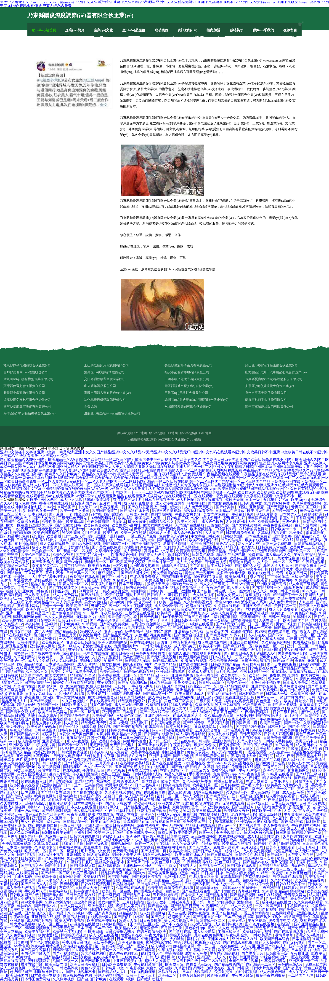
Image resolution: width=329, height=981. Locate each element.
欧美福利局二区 (205, 785)
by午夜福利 (134, 631)
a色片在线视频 (270, 895)
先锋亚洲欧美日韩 (240, 697)
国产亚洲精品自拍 (309, 924)
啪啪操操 (139, 591)
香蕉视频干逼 (45, 877)
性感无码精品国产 (109, 975)
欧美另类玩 (237, 920)
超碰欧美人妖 (179, 917)
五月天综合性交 (208, 730)
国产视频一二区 (212, 866)
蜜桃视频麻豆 (39, 961)
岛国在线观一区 (66, 961)
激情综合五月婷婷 (153, 909)
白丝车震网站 (306, 525)
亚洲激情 (17, 920)
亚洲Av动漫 (157, 902)
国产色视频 (116, 770)
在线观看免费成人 (145, 576)
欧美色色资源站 (96, 525)
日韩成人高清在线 (99, 540)
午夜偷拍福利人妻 (275, 719)
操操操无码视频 (74, 935)
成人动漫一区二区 (145, 679)
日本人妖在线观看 (82, 807)
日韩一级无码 (279, 617)
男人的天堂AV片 (186, 844)
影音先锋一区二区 (74, 584)
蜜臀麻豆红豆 (234, 518)
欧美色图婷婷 (185, 833)
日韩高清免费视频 (176, 785)
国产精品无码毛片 (118, 635)
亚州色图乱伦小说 (123, 617)
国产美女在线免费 (107, 547)
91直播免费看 (218, 975)
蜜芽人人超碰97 (268, 942)
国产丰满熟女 (224, 891)
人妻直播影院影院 (89, 719)
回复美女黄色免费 (96, 690)
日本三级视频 (163, 558)
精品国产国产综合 (137, 880)
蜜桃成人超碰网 (13, 807)
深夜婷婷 (32, 624)
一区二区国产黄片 (270, 906)
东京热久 (104, 781)
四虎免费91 (30, 792)
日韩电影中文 (251, 503)
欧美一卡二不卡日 (75, 511)
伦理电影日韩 (93, 770)
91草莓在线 (113, 661)
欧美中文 (17, 909)
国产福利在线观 (206, 778)
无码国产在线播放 (190, 525)
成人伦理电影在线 (196, 858)
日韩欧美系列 (261, 935)
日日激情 (283, 833)
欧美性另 (163, 628)
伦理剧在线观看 (73, 748)
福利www (8, 741)
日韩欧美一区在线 (267, 811)
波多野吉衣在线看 (25, 785)
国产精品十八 (60, 913)
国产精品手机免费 (15, 536)
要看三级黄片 (229, 931)
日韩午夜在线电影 (258, 745)
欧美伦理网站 (133, 657)
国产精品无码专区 (231, 624)
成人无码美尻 (185, 646)
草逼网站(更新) (247, 639)
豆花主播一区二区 (62, 628)
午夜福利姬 (58, 891)
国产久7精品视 (157, 569)
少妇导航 (177, 939)
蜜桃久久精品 (20, 752)
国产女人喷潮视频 (133, 683)
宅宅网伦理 (99, 745)
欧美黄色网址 (45, 796)
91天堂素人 (128, 639)
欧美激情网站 (90, 635)
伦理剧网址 (283, 851)
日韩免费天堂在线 (273, 547)
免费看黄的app (225, 774)
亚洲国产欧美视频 (47, 536)
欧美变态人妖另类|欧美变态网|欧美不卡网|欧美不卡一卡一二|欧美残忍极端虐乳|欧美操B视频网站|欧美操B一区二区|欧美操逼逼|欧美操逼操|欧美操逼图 (173, 492)
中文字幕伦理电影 (53, 576)
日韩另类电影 (293, 840)
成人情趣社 (161, 807)
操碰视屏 (48, 759)
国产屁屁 (266, 756)
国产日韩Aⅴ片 (46, 906)
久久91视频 (192, 719)
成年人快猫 (43, 631)
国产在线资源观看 (289, 931)
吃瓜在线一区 (35, 851)
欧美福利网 (58, 679)
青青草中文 (238, 628)
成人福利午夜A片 (286, 818)
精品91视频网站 (292, 891)
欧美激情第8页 (205, 679)
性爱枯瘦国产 (277, 898)
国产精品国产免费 (294, 668)
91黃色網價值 (101, 705)
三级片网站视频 (104, 639)
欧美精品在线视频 (237, 844)
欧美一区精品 (170, 602)
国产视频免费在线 (173, 529)
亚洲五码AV (114, 631)
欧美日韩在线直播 (213, 558)
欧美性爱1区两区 (44, 500)
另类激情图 (71, 533)
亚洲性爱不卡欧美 (266, 683)
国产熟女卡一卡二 (43, 511)
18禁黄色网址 (11, 683)
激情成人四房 (179, 653)
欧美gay (175, 811)
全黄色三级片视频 (166, 862)
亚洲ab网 (133, 836)
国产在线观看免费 (185, 829)
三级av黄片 (217, 690)
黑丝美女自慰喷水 (110, 862)
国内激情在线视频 (223, 503)
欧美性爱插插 (53, 522)
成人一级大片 (239, 591)
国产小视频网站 (66, 953)
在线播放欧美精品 (135, 763)
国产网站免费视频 (114, 624)
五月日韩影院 (133, 902)
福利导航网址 (162, 514)
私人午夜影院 (78, 741)
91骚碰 (242, 507)
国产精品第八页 (307, 536)
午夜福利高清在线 (198, 862)
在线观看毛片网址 (207, 653)
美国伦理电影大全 (36, 953)
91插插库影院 (26, 544)
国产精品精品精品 (289, 628)
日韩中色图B (45, 730)
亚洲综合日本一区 (203, 686)
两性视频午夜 (27, 759)
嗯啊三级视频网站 (209, 792)
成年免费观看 (86, 672)
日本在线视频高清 (17, 635)
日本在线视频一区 (89, 803)
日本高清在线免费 (194, 664)
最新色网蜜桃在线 (214, 759)
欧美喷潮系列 (236, 576)
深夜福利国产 (151, 547)
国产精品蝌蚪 (119, 877)
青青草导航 (315, 533)
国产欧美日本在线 (106, 741)
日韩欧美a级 (70, 624)
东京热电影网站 (258, 877)
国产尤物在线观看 (230, 803)
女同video (215, 763)
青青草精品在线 (136, 822)
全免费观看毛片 (229, 833)
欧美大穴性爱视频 (70, 920)
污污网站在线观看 (70, 694)
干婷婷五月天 (24, 576)
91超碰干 (249, 888)
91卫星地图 (284, 745)
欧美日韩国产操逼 (285, 591)
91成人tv (65, 759)
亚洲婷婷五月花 (264, 686)
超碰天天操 (234, 500)
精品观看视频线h (132, 701)
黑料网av (21, 653)
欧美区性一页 (37, 609)
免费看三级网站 (303, 694)
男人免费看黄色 (276, 825)
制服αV (34, 807)
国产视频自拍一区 (208, 917)
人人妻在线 (214, 533)
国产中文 (202, 650)
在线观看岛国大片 (187, 716)
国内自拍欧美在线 (177, 576)
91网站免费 (138, 759)
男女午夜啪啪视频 (137, 606)
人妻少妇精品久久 (123, 869)
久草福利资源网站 (189, 968)
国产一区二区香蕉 (85, 712)
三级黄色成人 (133, 957)
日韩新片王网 (116, 719)
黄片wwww (266, 697)
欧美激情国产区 (296, 620)
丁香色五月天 (65, 635)
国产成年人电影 (19, 796)
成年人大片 (125, 540)
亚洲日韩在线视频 (46, 917)
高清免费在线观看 (179, 888)
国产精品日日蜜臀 (185, 906)
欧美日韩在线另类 (295, 690)
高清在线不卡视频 (283, 705)
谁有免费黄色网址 (182, 759)
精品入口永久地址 (241, 547)
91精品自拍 (85, 781)
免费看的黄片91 (127, 646)
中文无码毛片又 (101, 748)
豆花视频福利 (59, 668)
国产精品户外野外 (132, 756)
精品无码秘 (26, 705)
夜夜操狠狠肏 (230, 745)
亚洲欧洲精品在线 (176, 598)
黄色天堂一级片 (269, 701)
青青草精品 (217, 551)
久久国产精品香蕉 (310, 880)
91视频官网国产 (115, 924)
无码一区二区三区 (117, 950)
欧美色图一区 (238, 683)
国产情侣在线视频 (88, 792)
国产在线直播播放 (143, 507)
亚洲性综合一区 (157, 716)
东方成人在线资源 (313, 811)
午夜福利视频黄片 (256, 712)
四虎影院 (220, 840)
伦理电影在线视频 (246, 767)
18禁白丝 (142, 917)
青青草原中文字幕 (314, 705)
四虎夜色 (298, 866)
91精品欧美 (128, 913)
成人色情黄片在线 (249, 898)
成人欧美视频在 (37, 595)
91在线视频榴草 (143, 972)
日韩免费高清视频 (256, 661)
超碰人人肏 (128, 920)
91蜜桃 (97, 514)
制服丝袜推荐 (173, 752)
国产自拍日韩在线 (212, 591)
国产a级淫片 (172, 884)
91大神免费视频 (228, 705)
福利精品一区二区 (100, 562)
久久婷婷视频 (282, 880)
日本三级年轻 (128, 939)
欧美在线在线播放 (106, 822)
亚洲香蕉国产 (53, 741)
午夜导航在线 (112, 613)
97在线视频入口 (34, 781)
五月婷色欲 (230, 785)
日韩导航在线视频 (231, 869)
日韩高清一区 (159, 748)
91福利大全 (146, 540)
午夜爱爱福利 (181, 745)
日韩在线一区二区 (211, 920)
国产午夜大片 (252, 953)
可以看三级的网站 (134, 737)
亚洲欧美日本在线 (271, 763)
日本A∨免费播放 (39, 694)
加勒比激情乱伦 (98, 500)
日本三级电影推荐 (239, 917)
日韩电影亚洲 (148, 884)
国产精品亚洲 (107, 558)
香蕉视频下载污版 (39, 697)
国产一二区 (144, 844)
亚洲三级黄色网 (13, 690)
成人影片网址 (88, 664)
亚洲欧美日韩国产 (17, 708)
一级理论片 (317, 759)
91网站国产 (66, 507)
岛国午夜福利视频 (64, 884)
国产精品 (320, 631)
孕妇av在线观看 (179, 580)
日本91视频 (37, 514)
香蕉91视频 (183, 942)
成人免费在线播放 (55, 544)
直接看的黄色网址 (47, 565)
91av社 (49, 507)
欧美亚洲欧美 (44, 752)
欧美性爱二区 (98, 694)
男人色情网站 (119, 818)
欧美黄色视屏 (232, 598)
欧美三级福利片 (86, 873)
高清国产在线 (11, 913)
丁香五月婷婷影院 (255, 913)
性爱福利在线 (132, 935)
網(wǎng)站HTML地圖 (196, 433)
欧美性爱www (12, 814)
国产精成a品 (158, 906)
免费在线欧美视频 (255, 818)
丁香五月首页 (165, 866)
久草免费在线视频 (307, 503)
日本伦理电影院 (222, 609)
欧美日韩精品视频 (207, 811)
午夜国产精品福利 (225, 953)
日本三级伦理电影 (79, 536)
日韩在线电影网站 (126, 694)
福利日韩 (313, 822)
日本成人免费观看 (159, 690)
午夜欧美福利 (305, 554)
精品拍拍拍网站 (44, 584)
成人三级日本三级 (291, 869)
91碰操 (169, 547)
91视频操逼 (313, 514)
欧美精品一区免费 (127, 734)
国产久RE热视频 (51, 858)
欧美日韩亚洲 (122, 653)
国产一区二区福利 (64, 851)
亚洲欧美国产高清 (272, 584)
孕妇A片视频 (267, 514)
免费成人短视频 (201, 672)
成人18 (252, 836)
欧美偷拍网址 (268, 522)
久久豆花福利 (217, 708)
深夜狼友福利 (24, 639)
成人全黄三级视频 (304, 584)
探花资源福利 (109, 657)
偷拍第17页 (43, 635)
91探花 (236, 635)
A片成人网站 (116, 759)
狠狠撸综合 (20, 551)
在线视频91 (72, 770)
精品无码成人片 (15, 701)
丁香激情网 (305, 518)
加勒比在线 (216, 968)
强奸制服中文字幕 (100, 756)
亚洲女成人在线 (92, 628)
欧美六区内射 (188, 522)
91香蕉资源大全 (126, 781)
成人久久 (260, 591)
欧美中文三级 (62, 672)
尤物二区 (320, 957)
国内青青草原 (213, 668)
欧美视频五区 (53, 642)
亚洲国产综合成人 (272, 946)
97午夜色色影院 (252, 774)
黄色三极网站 (190, 737)
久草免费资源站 (292, 686)
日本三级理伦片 (19, 602)
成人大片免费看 (189, 562)
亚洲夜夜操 (82, 957)
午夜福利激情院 (85, 774)
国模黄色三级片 (199, 964)
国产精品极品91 (166, 661)
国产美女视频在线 (85, 829)
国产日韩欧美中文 (81, 657)
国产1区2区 (202, 840)
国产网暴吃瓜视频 (96, 961)
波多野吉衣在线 (292, 829)
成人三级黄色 (293, 792)
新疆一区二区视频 (78, 551)
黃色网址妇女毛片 (312, 789)
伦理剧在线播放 (96, 653)
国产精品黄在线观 (56, 792)
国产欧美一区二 (301, 551)
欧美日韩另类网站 (166, 719)
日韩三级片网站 (286, 712)
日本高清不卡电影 (247, 800)
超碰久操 (318, 620)
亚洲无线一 (94, 825)
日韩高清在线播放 (135, 558)
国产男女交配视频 (21, 712)
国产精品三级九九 (15, 565)
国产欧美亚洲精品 (163, 873)
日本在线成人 (222, 657)
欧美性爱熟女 (205, 745)
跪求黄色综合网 (135, 858)
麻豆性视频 (310, 712)
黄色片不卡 (54, 573)
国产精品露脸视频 (57, 811)
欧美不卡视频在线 (204, 540)
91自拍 (187, 803)
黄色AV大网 (226, 544)
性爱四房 (223, 800)
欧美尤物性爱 (316, 814)
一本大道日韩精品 (101, 529)
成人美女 (95, 858)
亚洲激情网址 (24, 767)
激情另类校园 (74, 917)
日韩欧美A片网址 (145, 598)
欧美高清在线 (77, 606)
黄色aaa (31, 814)
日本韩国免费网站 (36, 979)
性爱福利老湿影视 (166, 723)
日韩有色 (65, 730)
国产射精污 (37, 679)
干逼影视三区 (307, 862)
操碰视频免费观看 (179, 730)
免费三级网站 (316, 964)
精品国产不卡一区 (288, 595)
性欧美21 (295, 748)
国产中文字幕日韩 (254, 569)
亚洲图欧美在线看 (257, 606)
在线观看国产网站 (137, 664)
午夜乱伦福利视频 (311, 679)
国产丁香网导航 (215, 829)
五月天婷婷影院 (166, 895)
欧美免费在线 (13, 620)
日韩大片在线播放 (85, 836)
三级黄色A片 (88, 569)
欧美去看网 (87, 598)
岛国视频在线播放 (307, 752)
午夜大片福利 (156, 935)
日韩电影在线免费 (263, 668)
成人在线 (257, 576)
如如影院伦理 (246, 972)
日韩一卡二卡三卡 (141, 975)
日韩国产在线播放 (159, 734)
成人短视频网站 (153, 913)
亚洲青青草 (111, 712)
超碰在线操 (43, 580)
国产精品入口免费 (63, 840)
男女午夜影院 (249, 778)
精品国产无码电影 (231, 554)
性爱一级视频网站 (206, 518)
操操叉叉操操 (181, 935)
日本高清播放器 (244, 620)
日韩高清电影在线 (157, 646)
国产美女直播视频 (113, 679)
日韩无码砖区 (250, 734)
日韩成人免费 (137, 514)
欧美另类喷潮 (49, 767)
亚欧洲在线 (269, 657)
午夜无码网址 (173, 825)
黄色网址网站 (28, 606)
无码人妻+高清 (249, 741)
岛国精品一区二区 (169, 880)
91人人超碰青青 (146, 840)
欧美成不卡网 (210, 646)
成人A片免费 (39, 661)
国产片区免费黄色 (310, 737)
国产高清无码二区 (234, 909)
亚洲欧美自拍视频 (244, 642)
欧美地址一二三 (29, 957)
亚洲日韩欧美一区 (185, 620)
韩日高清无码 (207, 888)
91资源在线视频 (194, 661)
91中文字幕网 (32, 902)
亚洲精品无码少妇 (189, 631)
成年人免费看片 (45, 547)
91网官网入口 (90, 591)
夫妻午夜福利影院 (293, 653)
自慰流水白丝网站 (146, 624)
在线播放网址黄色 (172, 847)
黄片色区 (148, 814)
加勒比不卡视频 (61, 800)
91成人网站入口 (73, 906)
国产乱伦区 (9, 792)
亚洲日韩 (74, 855)
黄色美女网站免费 (71, 697)
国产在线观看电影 (238, 942)
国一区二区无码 (260, 624)
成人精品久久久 (278, 554)
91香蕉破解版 (304, 642)
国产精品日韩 (66, 631)
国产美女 (158, 917)
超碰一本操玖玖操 (102, 737)
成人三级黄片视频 (198, 800)
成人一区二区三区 (53, 924)
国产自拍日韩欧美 (92, 979)
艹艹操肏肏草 (278, 576)
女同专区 (83, 580)
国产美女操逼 (306, 565)
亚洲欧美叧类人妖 (128, 569)
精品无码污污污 (94, 723)
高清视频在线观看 (78, 946)
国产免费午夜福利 (36, 950)
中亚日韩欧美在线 (128, 961)
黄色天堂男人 (198, 752)
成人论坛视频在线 (188, 533)
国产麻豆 (56, 514)
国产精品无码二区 (177, 679)
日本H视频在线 (251, 694)
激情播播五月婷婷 (223, 818)
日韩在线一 (128, 898)
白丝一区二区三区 (286, 562)
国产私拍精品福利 (25, 737)
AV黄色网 (21, 946)
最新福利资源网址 (176, 840)
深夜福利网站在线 (46, 946)
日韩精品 (154, 595)
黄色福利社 (236, 668)
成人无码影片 (294, 759)
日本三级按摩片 (184, 569)
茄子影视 (76, 650)
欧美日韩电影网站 (15, 723)
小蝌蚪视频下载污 (301, 639)
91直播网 (20, 942)
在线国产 (284, 924)
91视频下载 (83, 913)
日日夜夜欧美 (151, 920)
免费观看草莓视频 (191, 551)
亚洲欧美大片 (20, 518)
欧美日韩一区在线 (117, 891)
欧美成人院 (174, 964)
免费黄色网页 (83, 734)
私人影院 (71, 723)
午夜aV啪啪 (20, 917)
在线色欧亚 (229, 946)
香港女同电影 (21, 631)
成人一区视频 (242, 906)
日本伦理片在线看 (306, 950)
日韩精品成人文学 (172, 708)
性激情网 (235, 752)
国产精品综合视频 (251, 726)
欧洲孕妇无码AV (119, 785)
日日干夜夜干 (308, 847)
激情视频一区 (248, 902)
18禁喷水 (299, 719)
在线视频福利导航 (214, 814)
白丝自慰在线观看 (80, 683)
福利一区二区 (168, 796)
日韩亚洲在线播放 (123, 800)
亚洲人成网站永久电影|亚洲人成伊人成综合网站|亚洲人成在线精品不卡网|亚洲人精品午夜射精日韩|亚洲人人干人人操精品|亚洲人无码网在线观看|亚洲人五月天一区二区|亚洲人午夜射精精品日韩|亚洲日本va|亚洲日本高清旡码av (163, 465)
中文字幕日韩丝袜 (206, 536)
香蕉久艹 (286, 518)
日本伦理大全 (281, 781)
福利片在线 (196, 939)
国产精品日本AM (136, 895)
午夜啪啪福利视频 (32, 789)
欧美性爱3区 (270, 836)
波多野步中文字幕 (283, 920)
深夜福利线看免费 (198, 511)
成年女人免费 (196, 953)
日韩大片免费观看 (267, 968)
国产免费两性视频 (294, 909)
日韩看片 (291, 888)
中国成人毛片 (308, 796)
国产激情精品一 (37, 683)
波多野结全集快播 (231, 573)
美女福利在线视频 (223, 734)
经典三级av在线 (210, 697)
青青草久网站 (295, 895)
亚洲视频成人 (213, 547)
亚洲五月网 (83, 833)
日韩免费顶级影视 (97, 726)
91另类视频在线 (159, 942)
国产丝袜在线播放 (252, 609)
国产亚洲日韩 (138, 862)
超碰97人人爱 (91, 631)
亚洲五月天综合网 (272, 551)
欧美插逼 (125, 518)
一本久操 (120, 565)
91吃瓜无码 (269, 690)
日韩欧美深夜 (67, 968)
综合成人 (233, 851)
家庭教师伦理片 (185, 807)
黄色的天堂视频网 (200, 573)
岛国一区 (307, 635)
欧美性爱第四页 (131, 942)
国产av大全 (317, 869)
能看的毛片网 (73, 844)
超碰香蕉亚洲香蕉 (148, 891)
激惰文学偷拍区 (176, 544)
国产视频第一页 (154, 851)
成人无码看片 (307, 745)
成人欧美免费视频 (257, 851)
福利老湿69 (186, 558)
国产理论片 (317, 686)
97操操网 (103, 734)
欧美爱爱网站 (103, 716)
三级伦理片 (291, 522)
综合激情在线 (24, 686)
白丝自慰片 (150, 781)
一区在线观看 (256, 752)
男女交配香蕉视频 (32, 774)
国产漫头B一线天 (243, 690)
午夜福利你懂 (70, 847)
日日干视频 (149, 617)
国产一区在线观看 (295, 957)
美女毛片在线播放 (246, 737)
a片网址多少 (199, 613)
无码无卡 (157, 759)
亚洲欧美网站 (185, 683)
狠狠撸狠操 (196, 503)
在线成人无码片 (131, 829)
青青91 (281, 573)
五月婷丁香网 (110, 503)
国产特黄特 (225, 507)
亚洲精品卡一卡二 (191, 690)
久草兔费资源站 (274, 961)
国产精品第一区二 (158, 694)
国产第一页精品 (215, 620)
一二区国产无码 (301, 975)
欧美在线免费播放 (102, 920)
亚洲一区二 (15, 613)
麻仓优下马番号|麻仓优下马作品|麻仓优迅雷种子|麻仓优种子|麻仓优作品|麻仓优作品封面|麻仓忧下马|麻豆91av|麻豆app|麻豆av (163, 476)
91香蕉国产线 (202, 544)
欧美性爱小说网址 (126, 525)
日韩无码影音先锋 (210, 756)
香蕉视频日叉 (300, 807)
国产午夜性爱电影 (105, 620)
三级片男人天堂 (209, 701)
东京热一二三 (56, 836)
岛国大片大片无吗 (278, 565)
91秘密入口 (122, 580)
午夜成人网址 (142, 686)
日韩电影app (318, 697)
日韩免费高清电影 (278, 737)
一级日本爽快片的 (291, 697)
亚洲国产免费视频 (130, 767)
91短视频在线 (194, 763)
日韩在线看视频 (13, 961)
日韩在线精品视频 (309, 544)
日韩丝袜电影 (179, 902)
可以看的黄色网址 (122, 554)
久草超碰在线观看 (298, 836)
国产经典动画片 (150, 979)
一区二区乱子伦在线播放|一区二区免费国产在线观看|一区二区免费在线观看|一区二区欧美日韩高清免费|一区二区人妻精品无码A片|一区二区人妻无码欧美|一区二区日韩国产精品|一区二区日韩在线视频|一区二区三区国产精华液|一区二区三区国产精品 (164, 479)
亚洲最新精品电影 (100, 939)
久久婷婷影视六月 (198, 602)
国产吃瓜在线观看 (242, 866)
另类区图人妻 (218, 723)
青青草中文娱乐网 (313, 606)
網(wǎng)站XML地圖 (132, 433)
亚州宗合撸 (283, 536)
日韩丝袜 (28, 858)
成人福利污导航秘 (191, 734)
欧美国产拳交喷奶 (131, 562)
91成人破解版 (181, 705)
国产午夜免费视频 (88, 668)
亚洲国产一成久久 (212, 957)
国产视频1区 (228, 789)
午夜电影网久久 (178, 778)
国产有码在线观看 (185, 668)
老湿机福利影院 (244, 814)
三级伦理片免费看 (214, 748)
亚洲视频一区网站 (137, 866)
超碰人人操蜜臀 (157, 961)
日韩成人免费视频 (21, 898)
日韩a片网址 (294, 587)
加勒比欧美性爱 (117, 840)
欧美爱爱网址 (56, 675)
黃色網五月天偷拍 (270, 928)
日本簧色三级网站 (60, 664)
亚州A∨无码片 (169, 814)
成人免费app (227, 569)
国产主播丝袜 (243, 807)
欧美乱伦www (12, 598)
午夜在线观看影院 (101, 701)
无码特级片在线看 (91, 617)
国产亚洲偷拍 (43, 562)
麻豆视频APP (108, 573)
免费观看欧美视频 (194, 657)
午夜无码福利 (250, 770)
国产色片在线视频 (260, 924)
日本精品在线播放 (230, 511)
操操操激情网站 (83, 880)
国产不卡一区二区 (283, 635)
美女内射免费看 (216, 514)
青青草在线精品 (302, 672)
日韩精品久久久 (162, 522)
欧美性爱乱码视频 (42, 726)
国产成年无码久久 (91, 800)
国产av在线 (177, 913)
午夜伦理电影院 (93, 818)
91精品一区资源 (270, 873)
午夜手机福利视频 (120, 811)
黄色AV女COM (227, 602)
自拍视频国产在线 (165, 858)
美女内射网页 (109, 902)
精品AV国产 (318, 866)
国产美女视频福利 (246, 525)
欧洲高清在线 (242, 631)
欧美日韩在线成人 (190, 694)
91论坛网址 (64, 580)
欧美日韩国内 (17, 975)
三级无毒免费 (64, 928)
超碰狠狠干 (149, 928)
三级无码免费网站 (73, 518)
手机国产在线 (298, 906)
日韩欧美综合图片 (120, 931)
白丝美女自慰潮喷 (67, 869)
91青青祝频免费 (277, 503)
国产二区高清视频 (89, 785)
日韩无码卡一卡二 (73, 620)
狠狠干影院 (47, 888)
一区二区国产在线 (35, 869)
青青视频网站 (298, 770)
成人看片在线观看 (281, 796)
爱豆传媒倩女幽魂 (270, 708)
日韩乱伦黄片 (182, 639)
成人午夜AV (298, 972)
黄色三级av (305, 734)
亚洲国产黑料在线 (111, 536)
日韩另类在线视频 (51, 650)
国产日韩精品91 (220, 855)
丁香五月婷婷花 (41, 968)
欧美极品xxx (44, 602)
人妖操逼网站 (27, 873)
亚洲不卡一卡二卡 (304, 961)
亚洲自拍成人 (308, 913)
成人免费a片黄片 (283, 602)
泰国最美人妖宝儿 (150, 518)
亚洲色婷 (318, 909)
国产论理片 (292, 968)
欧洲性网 (187, 591)
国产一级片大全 (34, 587)
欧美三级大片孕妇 (109, 833)
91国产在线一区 (206, 598)
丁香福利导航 (270, 888)
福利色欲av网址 (184, 584)
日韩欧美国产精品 (226, 664)
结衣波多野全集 (116, 591)
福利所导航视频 (133, 697)
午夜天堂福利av (277, 800)
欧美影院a (205, 869)
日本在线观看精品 (197, 972)
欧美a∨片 (179, 712)
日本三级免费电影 (277, 544)
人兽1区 (141, 635)
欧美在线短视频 (210, 500)
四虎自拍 (155, 701)
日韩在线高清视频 (96, 884)
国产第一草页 (204, 902)
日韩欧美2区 (233, 536)
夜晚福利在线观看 (85, 576)
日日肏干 (122, 686)
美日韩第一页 (285, 606)
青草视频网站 (205, 726)
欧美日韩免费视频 (120, 825)
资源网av (207, 569)
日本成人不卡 (160, 533)
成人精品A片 (298, 708)
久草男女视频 (28, 522)
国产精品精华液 (30, 664)
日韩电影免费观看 (241, 533)
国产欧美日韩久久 (239, 653)
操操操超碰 (137, 522)
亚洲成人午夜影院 (156, 650)
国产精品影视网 (243, 895)
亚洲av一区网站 (281, 679)
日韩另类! (24, 540)
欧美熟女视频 (99, 565)
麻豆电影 (190, 814)
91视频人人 (188, 866)
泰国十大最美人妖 (126, 855)
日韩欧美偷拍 (287, 730)
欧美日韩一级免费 (47, 763)
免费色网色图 (93, 609)
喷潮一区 (206, 833)
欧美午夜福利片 (37, 931)
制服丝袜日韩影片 (49, 972)
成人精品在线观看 (235, 686)
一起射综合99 (77, 514)
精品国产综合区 (83, 675)
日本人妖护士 (215, 628)
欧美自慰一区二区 (47, 551)
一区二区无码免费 (142, 536)
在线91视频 (34, 598)
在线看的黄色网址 (254, 529)
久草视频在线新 (171, 950)
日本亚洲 (85, 928)
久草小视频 (204, 705)
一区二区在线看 (214, 961)
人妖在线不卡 (270, 620)
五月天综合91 (107, 763)
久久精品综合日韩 (219, 716)
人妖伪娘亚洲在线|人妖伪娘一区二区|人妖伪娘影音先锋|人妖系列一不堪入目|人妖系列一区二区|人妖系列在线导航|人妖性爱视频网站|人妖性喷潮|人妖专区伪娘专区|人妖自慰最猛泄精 (163, 483)
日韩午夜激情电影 (85, 891)
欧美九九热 (170, 781)
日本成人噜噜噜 (19, 847)
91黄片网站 (61, 558)
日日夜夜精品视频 (90, 730)
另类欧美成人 (24, 770)
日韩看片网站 (101, 909)
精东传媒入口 (110, 807)
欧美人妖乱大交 (301, 763)
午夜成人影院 (32, 569)
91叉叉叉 (203, 639)
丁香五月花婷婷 (192, 975)
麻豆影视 (109, 829)
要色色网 (23, 756)
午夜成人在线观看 (15, 547)
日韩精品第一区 (76, 822)
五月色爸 (310, 529)
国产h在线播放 (61, 781)
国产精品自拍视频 (274, 866)
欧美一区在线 (17, 525)
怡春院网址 (35, 628)
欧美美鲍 (155, 888)
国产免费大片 (311, 888)
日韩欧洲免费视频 (73, 752)
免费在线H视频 (142, 642)
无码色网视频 (188, 547)
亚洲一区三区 (298, 646)
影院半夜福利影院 (271, 975)
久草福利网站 (24, 657)
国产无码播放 (277, 507)
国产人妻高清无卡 (53, 880)
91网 (186, 811)
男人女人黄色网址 (59, 617)
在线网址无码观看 (31, 668)
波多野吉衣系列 (254, 602)
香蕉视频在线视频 (57, 719)
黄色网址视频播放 (151, 653)
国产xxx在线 (283, 661)
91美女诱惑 (318, 657)
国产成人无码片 (152, 554)
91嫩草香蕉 (154, 726)
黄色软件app (195, 928)
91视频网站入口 (215, 906)
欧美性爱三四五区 (257, 950)
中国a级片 (49, 624)
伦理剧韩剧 (273, 650)
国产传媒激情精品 (75, 547)
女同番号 (226, 726)
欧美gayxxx (300, 500)
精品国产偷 (15, 672)
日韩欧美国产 (46, 748)
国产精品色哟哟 (83, 679)
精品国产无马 (112, 873)
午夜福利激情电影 (148, 964)
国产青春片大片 (260, 869)
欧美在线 (9, 862)
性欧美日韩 (94, 931)
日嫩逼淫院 (301, 939)
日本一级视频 (109, 895)
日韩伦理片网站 (175, 565)
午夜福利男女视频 (306, 825)
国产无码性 (276, 855)
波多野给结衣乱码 (143, 770)
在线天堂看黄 (257, 781)
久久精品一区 (237, 792)
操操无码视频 (313, 558)
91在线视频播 (158, 767)
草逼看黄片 (23, 580)
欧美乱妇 (111, 533)
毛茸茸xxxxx (230, 888)
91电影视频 (135, 968)
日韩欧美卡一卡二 (286, 529)
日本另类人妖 (290, 514)
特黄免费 (308, 730)
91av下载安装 (171, 617)
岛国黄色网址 (137, 587)
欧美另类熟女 (229, 950)
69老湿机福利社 (94, 953)
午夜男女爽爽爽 (188, 514)
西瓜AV (169, 609)
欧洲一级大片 (170, 507)
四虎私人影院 (201, 924)
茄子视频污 (106, 683)
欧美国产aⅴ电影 (69, 562)
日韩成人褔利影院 (161, 957)
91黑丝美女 (304, 781)
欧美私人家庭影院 (131, 906)
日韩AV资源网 (243, 584)
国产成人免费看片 (66, 609)
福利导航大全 (152, 953)
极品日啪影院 (288, 858)
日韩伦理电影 (28, 642)
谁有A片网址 (60, 774)
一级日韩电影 (71, 825)
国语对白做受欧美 (152, 931)
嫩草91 (312, 661)
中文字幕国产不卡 (174, 770)
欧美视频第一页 (113, 507)
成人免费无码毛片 (199, 507)
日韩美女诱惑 (143, 847)
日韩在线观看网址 (100, 650)
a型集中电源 (189, 873)
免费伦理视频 (297, 767)
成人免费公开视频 (25, 833)
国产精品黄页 (305, 778)
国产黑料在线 (180, 931)
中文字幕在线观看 (124, 778)
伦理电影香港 (254, 705)
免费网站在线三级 (88, 759)
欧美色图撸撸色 (46, 533)
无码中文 (107, 888)
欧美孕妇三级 (258, 803)
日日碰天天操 (86, 888)
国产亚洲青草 (194, 723)
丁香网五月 (34, 573)
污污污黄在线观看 (80, 708)
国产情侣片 (123, 917)
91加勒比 (280, 672)
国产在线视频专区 (64, 587)
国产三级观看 (97, 844)
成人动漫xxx (161, 946)
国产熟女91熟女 (269, 917)
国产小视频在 (197, 880)
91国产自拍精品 (225, 913)
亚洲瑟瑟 (257, 507)
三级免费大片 (23, 650)
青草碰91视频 (240, 562)
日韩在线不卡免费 (259, 884)
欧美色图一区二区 (270, 646)
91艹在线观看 (84, 789)
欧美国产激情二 (105, 511)
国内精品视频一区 (267, 587)
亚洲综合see (245, 822)
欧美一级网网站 (242, 840)
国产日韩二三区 (116, 544)
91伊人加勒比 (199, 712)
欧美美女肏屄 (180, 851)
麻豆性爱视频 (60, 803)
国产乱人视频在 (118, 803)
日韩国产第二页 (245, 723)
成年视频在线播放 (277, 902)
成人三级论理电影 (129, 705)
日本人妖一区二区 (227, 884)
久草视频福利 (157, 705)
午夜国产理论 (91, 796)
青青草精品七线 (309, 756)
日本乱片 (130, 712)
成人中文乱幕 (71, 500)
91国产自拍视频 (251, 796)
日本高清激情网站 (261, 598)
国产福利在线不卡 (135, 511)
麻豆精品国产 (38, 613)
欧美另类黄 (310, 675)
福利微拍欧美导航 (57, 833)
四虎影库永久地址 (43, 716)
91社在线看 (92, 533)
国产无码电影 (294, 942)
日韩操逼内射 (310, 664)
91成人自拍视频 (99, 686)
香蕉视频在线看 (258, 595)
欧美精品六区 (126, 928)
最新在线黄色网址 (209, 935)
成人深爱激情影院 (169, 606)
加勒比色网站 (59, 909)
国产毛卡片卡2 (253, 785)
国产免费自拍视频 (189, 635)
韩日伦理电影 (232, 540)
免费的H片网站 (224, 770)
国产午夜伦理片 (269, 716)
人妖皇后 (306, 602)
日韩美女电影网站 (68, 756)
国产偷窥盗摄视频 (67, 613)
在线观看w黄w (100, 917)
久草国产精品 (165, 664)
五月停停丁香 (171, 928)
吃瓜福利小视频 (51, 855)
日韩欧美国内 (217, 631)
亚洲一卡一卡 (53, 606)
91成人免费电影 (142, 708)
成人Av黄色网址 (273, 972)
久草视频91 (42, 756)
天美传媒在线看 (224, 650)
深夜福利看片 (148, 825)
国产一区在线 (282, 540)
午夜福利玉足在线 (61, 598)
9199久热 (309, 591)
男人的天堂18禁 (69, 602)
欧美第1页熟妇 (21, 748)
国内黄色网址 (260, 558)
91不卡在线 (182, 650)
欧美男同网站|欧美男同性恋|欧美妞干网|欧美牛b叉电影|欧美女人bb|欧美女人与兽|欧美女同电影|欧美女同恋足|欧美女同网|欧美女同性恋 (157, 463)
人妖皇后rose (279, 752)
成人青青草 (132, 551)
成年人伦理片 (192, 796)
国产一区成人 (137, 946)
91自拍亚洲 (14, 694)
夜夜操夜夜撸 (253, 664)
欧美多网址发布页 (299, 701)
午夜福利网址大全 (242, 756)
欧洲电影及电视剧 (145, 565)
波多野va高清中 (212, 683)
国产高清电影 (112, 587)
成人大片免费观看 (284, 609)
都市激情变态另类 (53, 529)
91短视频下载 (24, 529)
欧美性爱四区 (206, 909)
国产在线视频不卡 (81, 972)
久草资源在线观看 (131, 888)
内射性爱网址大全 (241, 522)
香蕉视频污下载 (308, 569)
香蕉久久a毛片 (308, 935)
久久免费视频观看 (309, 902)
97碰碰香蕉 (226, 902)
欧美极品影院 (109, 880)
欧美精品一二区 (51, 657)
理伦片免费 (318, 719)
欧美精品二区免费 (172, 613)
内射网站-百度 (135, 741)
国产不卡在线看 (175, 924)
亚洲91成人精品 (51, 898)
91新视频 (90, 624)
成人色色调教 (212, 522)
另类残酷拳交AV (233, 679)
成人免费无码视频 (21, 888)
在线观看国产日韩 (166, 822)
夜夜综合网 (216, 587)
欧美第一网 (258, 675)
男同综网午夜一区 (106, 606)
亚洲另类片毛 (53, 737)
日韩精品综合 (35, 803)
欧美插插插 (311, 818)
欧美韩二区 (167, 975)
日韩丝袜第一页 (161, 562)
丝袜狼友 (25, 906)
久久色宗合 (19, 584)
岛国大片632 (222, 639)
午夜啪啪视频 (313, 562)
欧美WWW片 (63, 554)
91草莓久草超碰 (202, 898)
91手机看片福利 (164, 737)
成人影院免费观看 (272, 807)
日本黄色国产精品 (302, 613)
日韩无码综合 (157, 829)
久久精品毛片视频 (276, 642)
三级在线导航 (218, 525)
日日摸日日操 (212, 873)
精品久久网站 (175, 774)
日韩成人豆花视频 (279, 734)
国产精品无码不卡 (155, 675)
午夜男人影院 (242, 975)
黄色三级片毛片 (228, 862)
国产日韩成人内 (34, 884)
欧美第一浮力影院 (68, 931)
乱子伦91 (296, 533)
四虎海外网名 (85, 902)
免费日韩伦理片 (123, 745)
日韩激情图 (62, 950)
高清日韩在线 (178, 554)
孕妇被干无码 (113, 836)
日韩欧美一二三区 (164, 591)
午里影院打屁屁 (177, 595)
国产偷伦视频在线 (139, 672)
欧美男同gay (135, 873)
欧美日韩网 (298, 573)
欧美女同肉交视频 (158, 525)
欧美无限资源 (95, 869)
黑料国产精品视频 (263, 518)
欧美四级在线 (258, 511)
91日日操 (229, 778)
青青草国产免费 (268, 759)
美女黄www (90, 587)
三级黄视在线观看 (140, 613)
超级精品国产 (21, 972)
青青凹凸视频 (269, 840)
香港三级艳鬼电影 (229, 781)
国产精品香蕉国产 (229, 964)
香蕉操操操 (174, 953)
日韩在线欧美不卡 (291, 884)
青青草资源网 (145, 529)
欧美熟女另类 (178, 836)
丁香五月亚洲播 (183, 642)
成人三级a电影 (180, 792)
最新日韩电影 (151, 898)
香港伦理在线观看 (54, 503)
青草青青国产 (242, 928)
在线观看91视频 (122, 979)
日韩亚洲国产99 (84, 503)
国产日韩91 (9, 869)
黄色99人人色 (218, 928)
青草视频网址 (249, 891)
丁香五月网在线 (185, 961)
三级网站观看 (242, 708)
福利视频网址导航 (28, 617)
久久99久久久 (37, 672)
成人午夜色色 (159, 697)
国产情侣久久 (35, 913)
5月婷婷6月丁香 (296, 785)
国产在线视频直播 (151, 792)
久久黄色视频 (73, 701)
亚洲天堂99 (23, 877)
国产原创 (197, 565)
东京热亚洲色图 (115, 576)
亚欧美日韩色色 (35, 591)
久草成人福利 (273, 639)
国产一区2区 (69, 726)
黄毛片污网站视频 (87, 544)
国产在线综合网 (148, 609)
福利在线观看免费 (239, 701)
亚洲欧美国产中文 (198, 822)
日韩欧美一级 (277, 953)
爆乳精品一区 (32, 836)
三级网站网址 (183, 697)
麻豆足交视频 (16, 646)
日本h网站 (257, 679)
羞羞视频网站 (122, 844)
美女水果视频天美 (179, 920)
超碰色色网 (107, 898)
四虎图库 (118, 522)
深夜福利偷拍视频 (48, 708)
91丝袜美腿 (211, 844)
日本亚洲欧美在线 (215, 807)
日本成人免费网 (296, 683)
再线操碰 (7, 873)
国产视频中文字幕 (46, 653)
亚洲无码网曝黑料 (171, 672)
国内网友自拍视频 (259, 833)
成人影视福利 (29, 741)
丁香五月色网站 (197, 617)
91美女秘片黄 (44, 745)
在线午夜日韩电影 (195, 741)
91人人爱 (261, 562)
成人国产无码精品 (140, 796)
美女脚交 (282, 950)
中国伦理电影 (318, 840)
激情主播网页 (49, 770)
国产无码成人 (200, 847)
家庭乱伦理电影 (159, 968)
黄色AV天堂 (90, 968)
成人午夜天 (285, 756)
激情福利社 (68, 796)
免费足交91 (223, 972)
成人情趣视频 (109, 866)
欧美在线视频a (257, 540)
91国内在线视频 (96, 855)
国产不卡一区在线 (73, 745)
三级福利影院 (226, 529)
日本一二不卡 (261, 628)
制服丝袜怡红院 (29, 507)
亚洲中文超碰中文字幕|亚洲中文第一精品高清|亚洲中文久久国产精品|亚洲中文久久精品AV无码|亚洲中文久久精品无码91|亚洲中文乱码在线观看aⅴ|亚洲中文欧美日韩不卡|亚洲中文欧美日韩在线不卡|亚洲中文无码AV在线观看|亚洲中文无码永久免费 (164, 454)
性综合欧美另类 (52, 814)
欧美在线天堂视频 (254, 613)
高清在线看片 (46, 540)
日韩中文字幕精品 (122, 730)
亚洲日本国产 (160, 756)
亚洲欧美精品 (223, 741)
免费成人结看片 (226, 847)
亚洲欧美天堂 (42, 525)
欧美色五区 (238, 558)
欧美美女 (274, 785)
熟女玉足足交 (249, 544)
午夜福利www (150, 730)
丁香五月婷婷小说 (31, 800)
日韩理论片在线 (312, 803)
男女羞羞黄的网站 (168, 573)
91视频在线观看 (201, 624)
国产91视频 (26, 855)
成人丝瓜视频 (203, 595)
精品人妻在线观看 (47, 723)
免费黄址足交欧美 (41, 620)
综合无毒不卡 (145, 602)
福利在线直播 (279, 631)
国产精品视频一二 (45, 701)
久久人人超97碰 (293, 657)
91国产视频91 (289, 844)
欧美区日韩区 (115, 668)
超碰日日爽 (113, 796)
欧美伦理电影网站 (36, 554)
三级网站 (124, 529)
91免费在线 (75, 686)
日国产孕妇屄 (53, 895)
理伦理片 (196, 708)
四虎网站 (161, 668)
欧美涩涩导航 (124, 884)
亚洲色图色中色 (13, 661)
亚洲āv (231, 580)
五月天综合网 (252, 847)
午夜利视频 (257, 920)
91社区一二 (139, 719)
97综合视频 (269, 957)
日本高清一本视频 (46, 975)
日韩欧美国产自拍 (192, 609)
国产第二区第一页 (164, 741)
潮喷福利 (49, 734)
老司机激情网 (268, 822)
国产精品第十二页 (307, 833)
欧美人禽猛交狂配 (209, 580)
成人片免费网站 (66, 595)
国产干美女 (101, 580)
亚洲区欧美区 (20, 745)
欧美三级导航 (56, 964)
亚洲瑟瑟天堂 (169, 803)
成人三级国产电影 (265, 792)
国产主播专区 (252, 789)
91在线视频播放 (232, 836)
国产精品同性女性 (136, 573)
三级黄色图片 (104, 942)
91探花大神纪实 (58, 902)
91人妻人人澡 (238, 587)
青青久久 (42, 558)
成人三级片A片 (185, 748)
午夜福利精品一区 (255, 672)
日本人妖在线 (255, 635)
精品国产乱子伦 (297, 917)
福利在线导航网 (159, 631)
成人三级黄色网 (13, 968)
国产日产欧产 (29, 862)
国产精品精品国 (57, 957)
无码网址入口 (175, 877)
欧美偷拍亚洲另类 (271, 748)
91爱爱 (64, 734)
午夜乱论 (163, 844)
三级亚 (162, 642)
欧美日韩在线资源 (103, 697)
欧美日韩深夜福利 (85, 964)
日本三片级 (277, 726)
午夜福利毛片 (242, 514)
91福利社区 (302, 617)
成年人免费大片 (230, 595)
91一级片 (91, 613)
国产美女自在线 (301, 855)
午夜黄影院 (293, 814)
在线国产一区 (48, 705)
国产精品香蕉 (75, 565)
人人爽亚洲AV (11, 624)
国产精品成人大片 (113, 972)
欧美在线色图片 (261, 573)
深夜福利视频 (263, 730)
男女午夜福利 (32, 822)
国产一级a (292, 723)
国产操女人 (301, 631)
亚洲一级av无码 (26, 811)
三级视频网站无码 (187, 628)
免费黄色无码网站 (174, 536)
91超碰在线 (76, 858)
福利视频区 (72, 767)
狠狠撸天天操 (158, 584)
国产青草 (7, 957)
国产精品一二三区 (261, 964)
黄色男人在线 (153, 836)
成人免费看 (119, 752)
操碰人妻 (13, 591)
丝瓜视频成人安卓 (260, 858)
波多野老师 (47, 639)
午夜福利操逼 (53, 807)
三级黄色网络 (282, 580)
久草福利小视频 (108, 551)
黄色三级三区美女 (179, 701)
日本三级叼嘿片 (132, 584)
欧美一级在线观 (133, 533)
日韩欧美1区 (167, 818)
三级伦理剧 (245, 716)
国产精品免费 (140, 668)
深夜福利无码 (292, 822)
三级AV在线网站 (314, 858)
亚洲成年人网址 (43, 646)
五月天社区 (293, 716)
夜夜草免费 (76, 814)
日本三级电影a (147, 785)
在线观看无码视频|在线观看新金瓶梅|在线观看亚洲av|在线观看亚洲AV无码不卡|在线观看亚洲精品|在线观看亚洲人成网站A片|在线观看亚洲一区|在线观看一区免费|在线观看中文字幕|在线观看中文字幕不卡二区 (164, 494)
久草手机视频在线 (119, 792)
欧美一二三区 (11, 928)
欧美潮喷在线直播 (145, 752)
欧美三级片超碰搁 (128, 690)
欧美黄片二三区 (302, 547)
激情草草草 (224, 822)
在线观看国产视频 (25, 719)
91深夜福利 (36, 909)
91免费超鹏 (304, 580)
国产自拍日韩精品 (186, 767)
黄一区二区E (208, 946)
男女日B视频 (286, 624)
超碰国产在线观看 (254, 580)
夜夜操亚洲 (300, 953)
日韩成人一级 (277, 694)
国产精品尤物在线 (172, 540)
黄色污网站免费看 (197, 781)
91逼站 (260, 631)
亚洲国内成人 (218, 939)
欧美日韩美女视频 (257, 931)
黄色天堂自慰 (311, 511)
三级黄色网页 (302, 576)
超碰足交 (80, 909)
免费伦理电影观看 (284, 675)
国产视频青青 (250, 825)
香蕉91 (300, 661)
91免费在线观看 (227, 606)
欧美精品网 (75, 522)
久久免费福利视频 (21, 935)
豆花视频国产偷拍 (152, 811)
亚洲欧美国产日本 (57, 785)
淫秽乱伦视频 (144, 803)
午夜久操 (149, 789)
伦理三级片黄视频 (167, 511)
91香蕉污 (187, 869)
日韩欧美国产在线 (25, 895)
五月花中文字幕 (276, 500)
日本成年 (224, 898)
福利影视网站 (227, 672)
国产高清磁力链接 (146, 544)
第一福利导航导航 (110, 946)
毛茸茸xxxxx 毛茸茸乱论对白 (131, 628)
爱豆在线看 (93, 847)
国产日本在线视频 (282, 664)
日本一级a (253, 500)
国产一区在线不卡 (155, 712)
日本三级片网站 (220, 565)
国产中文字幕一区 (91, 554)
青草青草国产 (231, 877)
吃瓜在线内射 (169, 972)
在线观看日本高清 (204, 877)
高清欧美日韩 (121, 602)
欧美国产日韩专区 (125, 789)
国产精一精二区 (285, 511)
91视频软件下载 (51, 686)
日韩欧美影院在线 (81, 895)
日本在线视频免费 (160, 500)
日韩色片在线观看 (250, 855)
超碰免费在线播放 (85, 924)
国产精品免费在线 (75, 716)
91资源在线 (204, 803)
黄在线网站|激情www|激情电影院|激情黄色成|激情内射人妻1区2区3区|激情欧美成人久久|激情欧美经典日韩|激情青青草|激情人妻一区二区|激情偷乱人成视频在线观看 (164, 468)
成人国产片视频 (40, 920)
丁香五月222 (273, 767)
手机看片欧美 (200, 774)
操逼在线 (256, 554)
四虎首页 (172, 891)
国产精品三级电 (309, 774)
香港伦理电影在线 (97, 646)
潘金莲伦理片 (301, 898)
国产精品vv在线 (256, 862)
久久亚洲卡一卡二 (63, 818)
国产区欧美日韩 (68, 525)
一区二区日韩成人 (74, 639)
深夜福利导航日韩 (208, 576)
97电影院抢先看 (154, 939)
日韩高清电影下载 (313, 624)
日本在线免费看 (258, 536)
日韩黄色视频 (203, 554)
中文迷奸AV (88, 507)
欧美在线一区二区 (280, 789)
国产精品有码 (216, 895)
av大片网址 (185, 500)
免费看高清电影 (126, 851)
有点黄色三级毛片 (128, 500)
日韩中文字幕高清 (64, 690)
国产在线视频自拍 (43, 825)
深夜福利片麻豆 (104, 584)
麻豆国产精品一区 (155, 639)
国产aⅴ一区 (227, 825)
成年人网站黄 (70, 540)
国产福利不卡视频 (147, 877)
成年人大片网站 (216, 737)
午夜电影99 (37, 690)
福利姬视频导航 (37, 928)
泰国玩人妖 (314, 595)
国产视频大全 (32, 866)
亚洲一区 (130, 675)
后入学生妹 (313, 748)
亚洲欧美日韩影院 (81, 642)
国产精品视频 (175, 898)
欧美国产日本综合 (275, 939)
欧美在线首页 (181, 909)
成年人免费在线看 (15, 763)
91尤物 (106, 569)
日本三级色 (104, 928)
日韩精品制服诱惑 (148, 774)
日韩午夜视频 (125, 909)
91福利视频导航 (103, 518)
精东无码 (218, 752)
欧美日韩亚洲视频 (244, 957)
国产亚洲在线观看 (153, 745)
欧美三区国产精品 (116, 774)
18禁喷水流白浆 (287, 558)
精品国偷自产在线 (277, 778)
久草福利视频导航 (272, 533)
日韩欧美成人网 (75, 705)
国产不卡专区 (299, 726)
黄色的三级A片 (290, 964)
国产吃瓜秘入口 (83, 866)
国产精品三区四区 (145, 924)
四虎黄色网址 (160, 635)
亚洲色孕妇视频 (101, 906)
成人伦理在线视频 (104, 935)
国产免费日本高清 (302, 928)
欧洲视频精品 (201, 529)
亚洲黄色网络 (182, 675)
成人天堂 (28, 829)
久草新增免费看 (216, 767)
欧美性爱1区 (48, 935)
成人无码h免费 (307, 851)
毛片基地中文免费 (96, 851)
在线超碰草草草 (106, 957)
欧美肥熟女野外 (237, 811)
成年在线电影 (32, 964)
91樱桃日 (318, 953)
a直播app (77, 529)
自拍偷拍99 (22, 533)
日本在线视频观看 (15, 818)
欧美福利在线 (94, 877)
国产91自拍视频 (264, 909)
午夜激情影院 (98, 522)
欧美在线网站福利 (15, 562)
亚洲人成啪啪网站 (113, 642)
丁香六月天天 (246, 657)
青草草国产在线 (253, 617)
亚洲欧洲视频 (133, 620)
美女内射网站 (295, 650)
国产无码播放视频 (162, 657)
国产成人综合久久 (53, 829)
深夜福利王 (72, 653)
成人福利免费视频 (139, 503)
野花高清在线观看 (288, 877)
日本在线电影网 (236, 730)
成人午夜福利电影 (124, 953)
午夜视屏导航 (91, 840)
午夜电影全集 (237, 935)
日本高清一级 (39, 778)
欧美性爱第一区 (233, 675)
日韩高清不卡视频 (165, 587)
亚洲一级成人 (69, 646)
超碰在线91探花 (199, 606)
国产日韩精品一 (117, 847)
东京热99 (66, 888)
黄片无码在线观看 (131, 748)
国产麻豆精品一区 (238, 646)
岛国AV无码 (118, 723)
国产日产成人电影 (208, 851)
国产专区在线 (265, 844)
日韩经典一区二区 (81, 573)
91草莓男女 (200, 770)
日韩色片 (321, 617)
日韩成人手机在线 (278, 741)
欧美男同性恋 (32, 675)
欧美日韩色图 (271, 723)
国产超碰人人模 (248, 565)
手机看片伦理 (35, 891)
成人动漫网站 (204, 931)
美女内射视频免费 (113, 598)
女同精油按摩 (21, 558)
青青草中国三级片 (306, 507)
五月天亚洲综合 (193, 818)
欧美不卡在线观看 (281, 847)
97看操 (103, 789)
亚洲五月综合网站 (171, 686)
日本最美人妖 (192, 895)
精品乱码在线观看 (201, 825)
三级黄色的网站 (129, 716)
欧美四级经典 (270, 814)
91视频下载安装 (208, 942)
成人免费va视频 (65, 661)
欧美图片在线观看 (81, 898)
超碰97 (58, 683)
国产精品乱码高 (138, 661)
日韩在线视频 (250, 650)
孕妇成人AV (266, 653)
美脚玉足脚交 (91, 661)
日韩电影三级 (178, 518)
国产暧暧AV (114, 514)
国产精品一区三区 (56, 873)
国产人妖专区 (44, 518)
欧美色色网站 (274, 770)
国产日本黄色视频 (149, 580)
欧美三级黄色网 (23, 880)
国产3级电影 (183, 756)
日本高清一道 (13, 609)
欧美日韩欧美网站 (53, 712)
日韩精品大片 (282, 569)
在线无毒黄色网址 (243, 719)
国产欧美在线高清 (68, 939)
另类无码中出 (306, 741)
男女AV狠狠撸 (96, 602)
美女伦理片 (15, 726)
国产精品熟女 (217, 635)
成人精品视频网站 (88, 811)
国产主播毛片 (56, 866)
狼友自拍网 (111, 664)
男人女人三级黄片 (214, 584)
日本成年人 (99, 752)
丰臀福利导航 (214, 719)
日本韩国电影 (167, 869)
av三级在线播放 (204, 836)
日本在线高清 (161, 683)
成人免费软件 (26, 503)
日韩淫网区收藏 (197, 884)
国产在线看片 (92, 595)
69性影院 (131, 547)
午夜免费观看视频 (278, 525)
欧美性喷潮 (115, 595)
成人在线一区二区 (98, 767)
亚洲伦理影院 (207, 675)
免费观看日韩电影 (77, 942)
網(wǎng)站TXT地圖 (163, 433)
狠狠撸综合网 (183, 946)
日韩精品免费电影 (112, 708)
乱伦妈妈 (238, 829)
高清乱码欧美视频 (31, 840)
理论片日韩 (135, 595)
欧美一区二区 (128, 650)
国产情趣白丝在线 (173, 789)
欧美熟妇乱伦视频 (241, 873)
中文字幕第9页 (12, 628)
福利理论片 (139, 723)
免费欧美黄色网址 (224, 661)
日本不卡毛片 (157, 620)
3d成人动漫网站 (203, 789)
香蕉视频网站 (83, 558)
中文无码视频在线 (239, 763)
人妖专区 (248, 946)
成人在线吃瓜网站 (213, 642)
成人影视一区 (152, 778)
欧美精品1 (186, 957)
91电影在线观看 (281, 774)
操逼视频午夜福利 (78, 975)
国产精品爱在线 (136, 807)
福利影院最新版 (225, 617)
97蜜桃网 (147, 869)
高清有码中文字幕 (159, 551)
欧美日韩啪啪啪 (120, 609)
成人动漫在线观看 (170, 503)
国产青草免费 (105, 913)
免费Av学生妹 (39, 939)
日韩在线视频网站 (307, 800)
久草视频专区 (45, 847)
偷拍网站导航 (70, 877)
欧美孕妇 (112, 858)
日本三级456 (150, 800)
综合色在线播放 (309, 540)
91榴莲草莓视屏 (87, 950)
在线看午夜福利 (255, 880)
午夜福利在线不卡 (222, 694)
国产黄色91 (172, 800)
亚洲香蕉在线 (109, 675)
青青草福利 (75, 737)
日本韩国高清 (144, 950)
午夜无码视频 (21, 730)
